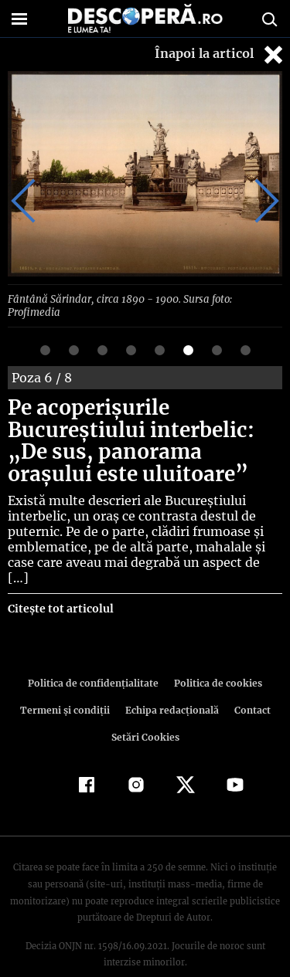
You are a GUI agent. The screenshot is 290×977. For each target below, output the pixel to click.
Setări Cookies (145, 708)
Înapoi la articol (220, 54)
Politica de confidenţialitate (96, 654)
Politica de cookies (216, 654)
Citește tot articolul (60, 579)
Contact (250, 681)
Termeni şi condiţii (66, 681)
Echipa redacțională (171, 681)
